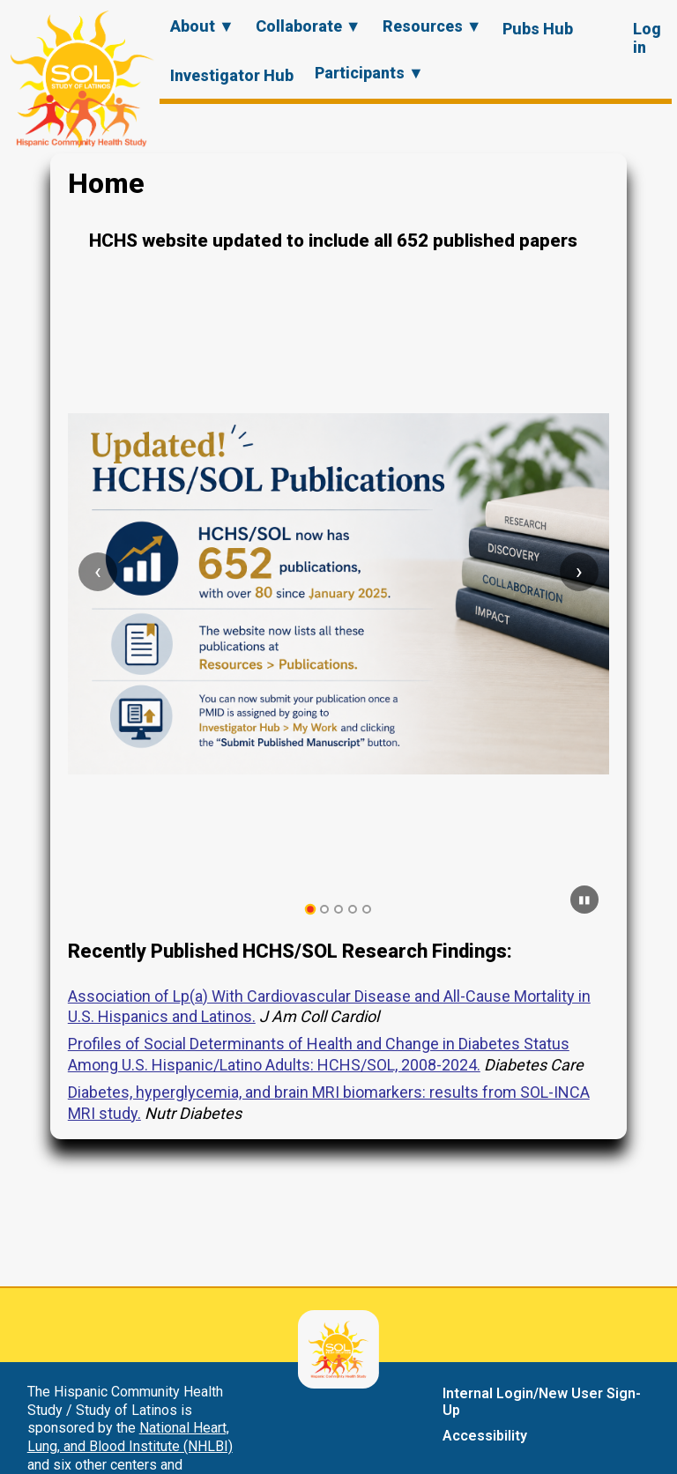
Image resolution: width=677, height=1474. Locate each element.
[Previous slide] (97, 571)
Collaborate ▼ (308, 26)
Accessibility (485, 1435)
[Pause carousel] (584, 899)
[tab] (310, 909)
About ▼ (202, 26)
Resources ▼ (432, 26)
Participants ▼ (369, 72)
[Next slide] (579, 571)
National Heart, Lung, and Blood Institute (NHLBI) (130, 1437)
